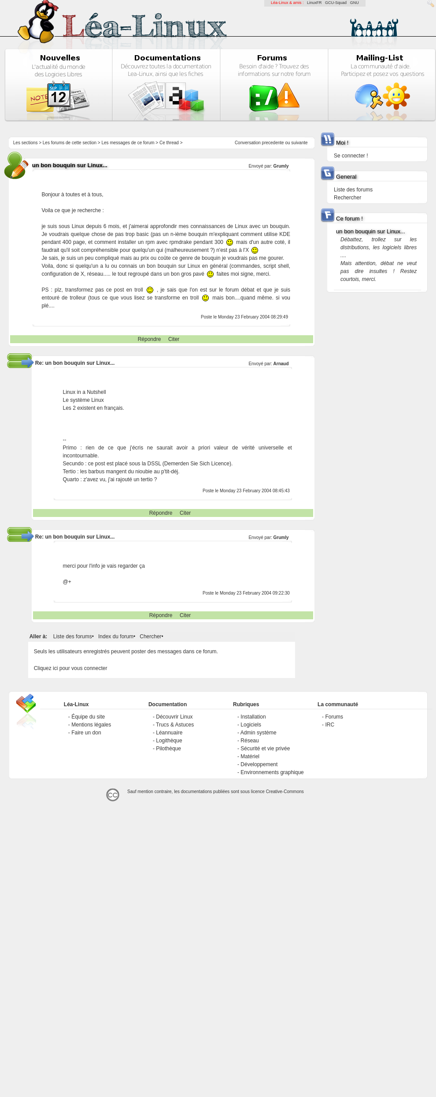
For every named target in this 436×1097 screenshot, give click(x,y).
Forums (334, 717)
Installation (253, 717)
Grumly (281, 166)
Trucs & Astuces (175, 725)
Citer (173, 339)
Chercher (150, 636)
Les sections (25, 142)
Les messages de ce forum (128, 142)
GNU (354, 2)
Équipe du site (88, 717)
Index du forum (115, 636)
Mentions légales (91, 725)
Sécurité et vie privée (265, 748)
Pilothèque (168, 748)
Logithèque (169, 741)
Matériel (249, 756)
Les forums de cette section (69, 142)
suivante (299, 142)
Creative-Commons (285, 791)
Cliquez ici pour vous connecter (70, 668)
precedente (273, 142)
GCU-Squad (336, 2)
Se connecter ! (351, 156)
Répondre (149, 339)
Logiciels (250, 725)
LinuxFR (314, 2)
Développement (258, 764)
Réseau (249, 741)
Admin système (258, 733)
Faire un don (86, 733)
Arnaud (281, 363)
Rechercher (347, 198)
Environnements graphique (271, 772)
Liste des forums (72, 636)
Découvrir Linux (174, 717)
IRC (329, 725)
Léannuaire (169, 733)
